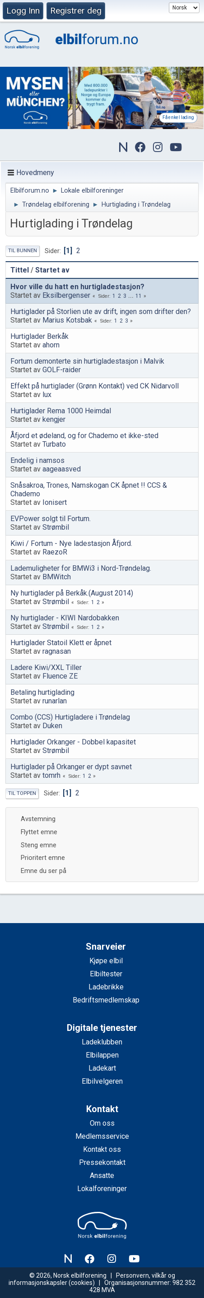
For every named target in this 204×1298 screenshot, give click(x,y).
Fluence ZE (60, 676)
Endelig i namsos (37, 460)
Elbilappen (102, 1055)
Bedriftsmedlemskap (106, 1000)
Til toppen (22, 793)
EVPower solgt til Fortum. (50, 518)
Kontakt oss (102, 1149)
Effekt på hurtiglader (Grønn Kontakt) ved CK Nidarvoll (94, 386)
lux (46, 394)
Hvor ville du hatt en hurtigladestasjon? (77, 286)
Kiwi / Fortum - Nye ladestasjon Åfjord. (71, 543)
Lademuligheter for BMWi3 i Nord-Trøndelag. (80, 568)
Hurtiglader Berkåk (39, 336)
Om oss (102, 1123)
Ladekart (102, 1068)
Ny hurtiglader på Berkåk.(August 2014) (71, 593)
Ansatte (102, 1175)
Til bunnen (22, 251)
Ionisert (54, 502)
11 (138, 296)
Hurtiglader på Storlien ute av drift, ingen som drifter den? (100, 311)
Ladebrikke (106, 987)
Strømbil (55, 527)
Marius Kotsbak (67, 320)
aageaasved (61, 469)
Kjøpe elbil (106, 960)
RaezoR (54, 552)
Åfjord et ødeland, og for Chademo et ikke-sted (84, 435)
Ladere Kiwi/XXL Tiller (46, 667)
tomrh (51, 775)
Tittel (19, 270)
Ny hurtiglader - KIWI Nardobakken (64, 618)
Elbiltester (106, 974)
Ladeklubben (102, 1042)
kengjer (53, 419)
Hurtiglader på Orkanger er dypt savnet (71, 766)
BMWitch (56, 577)
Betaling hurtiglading (42, 692)
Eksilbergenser (66, 295)
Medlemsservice (102, 1136)
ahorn (51, 345)
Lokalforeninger (102, 1188)
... (131, 296)
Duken (52, 725)
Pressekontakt (102, 1162)
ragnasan (56, 651)
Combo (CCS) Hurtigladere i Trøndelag (70, 717)
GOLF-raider (61, 369)
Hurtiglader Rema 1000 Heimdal (60, 410)
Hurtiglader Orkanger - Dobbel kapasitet (73, 742)
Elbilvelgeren (102, 1081)
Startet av (52, 270)
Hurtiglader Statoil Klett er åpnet (60, 642)
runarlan (54, 701)
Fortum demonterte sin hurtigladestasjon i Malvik (87, 361)
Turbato (54, 444)
